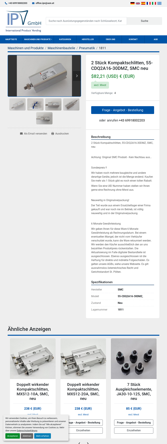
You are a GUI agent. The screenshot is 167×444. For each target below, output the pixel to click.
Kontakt (133, 39)
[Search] (86, 21)
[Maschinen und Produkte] (26, 48)
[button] (38, 39)
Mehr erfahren (42, 436)
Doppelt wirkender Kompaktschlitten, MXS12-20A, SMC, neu (83, 391)
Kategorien (65, 39)
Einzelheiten (83, 430)
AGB (156, 39)
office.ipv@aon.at (45, 3)
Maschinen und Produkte (37, 39)
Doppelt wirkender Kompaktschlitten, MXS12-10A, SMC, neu (33, 391)
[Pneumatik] (87, 48)
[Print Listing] (60, 134)
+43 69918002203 (17, 3)
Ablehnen (27, 436)
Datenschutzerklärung (27, 430)
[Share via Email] (33, 134)
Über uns (110, 39)
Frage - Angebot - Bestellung (122, 110)
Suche (144, 20)
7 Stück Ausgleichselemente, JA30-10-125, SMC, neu (134, 391)
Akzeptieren (12, 436)
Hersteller (88, 39)
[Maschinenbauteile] (61, 48)
